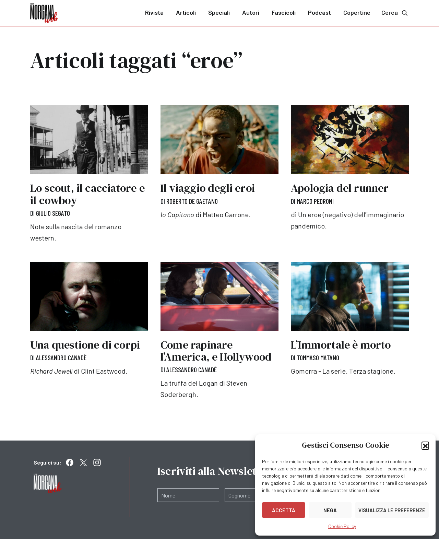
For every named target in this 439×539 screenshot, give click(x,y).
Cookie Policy (342, 526)
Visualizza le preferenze (391, 510)
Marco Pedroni (315, 201)
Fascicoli (284, 12)
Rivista (154, 12)
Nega (330, 510)
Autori (250, 12)
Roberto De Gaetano (192, 201)
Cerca (395, 12)
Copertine (356, 12)
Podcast (319, 12)
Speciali (219, 12)
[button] (425, 445)
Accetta (283, 510)
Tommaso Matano (318, 357)
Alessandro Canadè (61, 357)
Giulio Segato (53, 213)
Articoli (186, 12)
